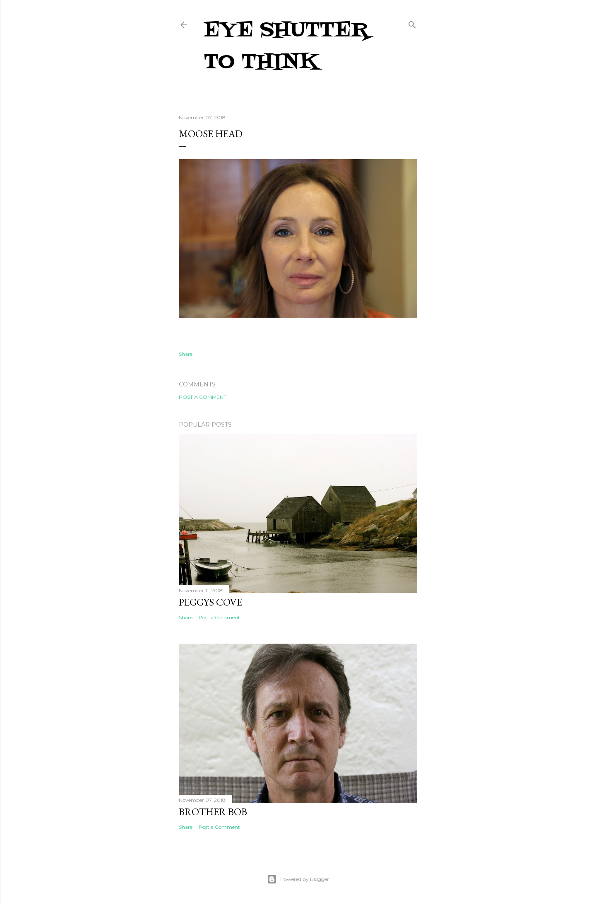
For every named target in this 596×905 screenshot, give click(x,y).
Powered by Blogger (298, 879)
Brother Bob (213, 811)
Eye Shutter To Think (286, 46)
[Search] (412, 23)
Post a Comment (202, 397)
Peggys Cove (210, 602)
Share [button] (185, 354)
